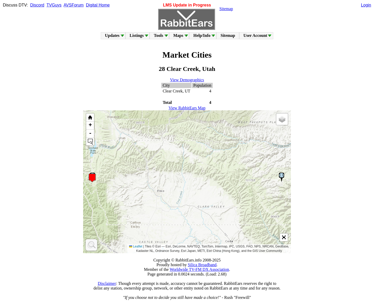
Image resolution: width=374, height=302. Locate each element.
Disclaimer (107, 283)
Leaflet (135, 246)
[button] (92, 178)
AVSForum (74, 5)
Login (366, 5)
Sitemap (226, 8)
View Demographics (187, 80)
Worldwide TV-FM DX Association (199, 269)
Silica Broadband (202, 265)
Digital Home (98, 5)
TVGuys (54, 5)
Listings (137, 35)
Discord (37, 5)
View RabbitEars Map (187, 108)
